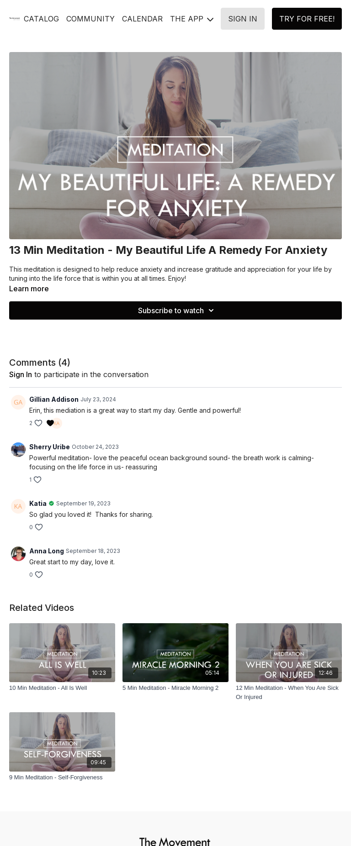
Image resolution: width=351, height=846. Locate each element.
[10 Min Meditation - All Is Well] (62, 688)
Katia (38, 503)
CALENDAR (142, 18)
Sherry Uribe (49, 447)
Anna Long (46, 551)
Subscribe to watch (177, 310)
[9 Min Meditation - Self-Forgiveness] (62, 777)
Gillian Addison (54, 399)
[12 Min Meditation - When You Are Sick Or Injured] (289, 692)
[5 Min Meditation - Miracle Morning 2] (175, 688)
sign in (20, 374)
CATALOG (41, 18)
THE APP (191, 18)
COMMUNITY (90, 18)
